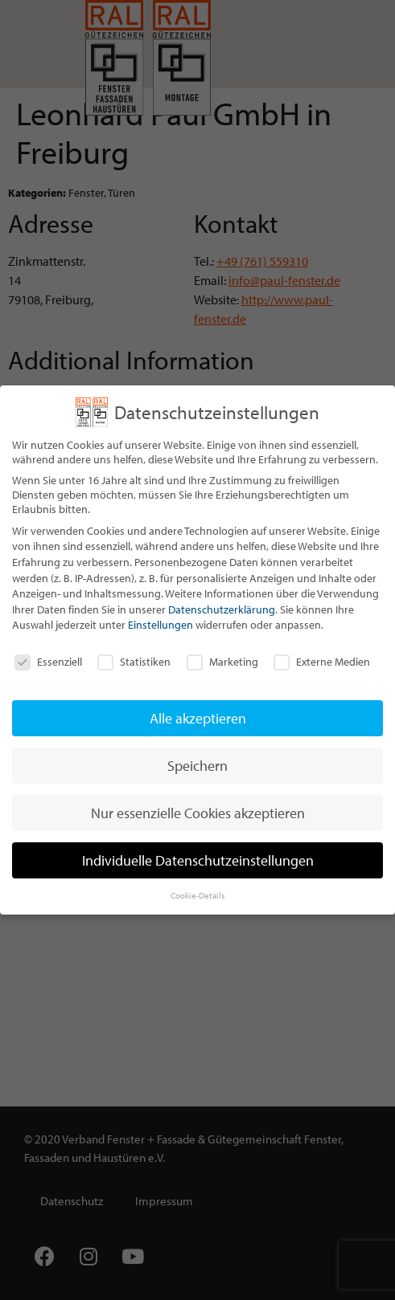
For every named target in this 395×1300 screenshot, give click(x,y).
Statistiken (134, 661)
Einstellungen (160, 624)
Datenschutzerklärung (221, 609)
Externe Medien (322, 661)
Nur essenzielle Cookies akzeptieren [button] (198, 813)
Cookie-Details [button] (197, 895)
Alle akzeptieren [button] (198, 718)
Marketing (222, 661)
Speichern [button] (197, 765)
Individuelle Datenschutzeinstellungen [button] (198, 860)
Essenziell (48, 661)
